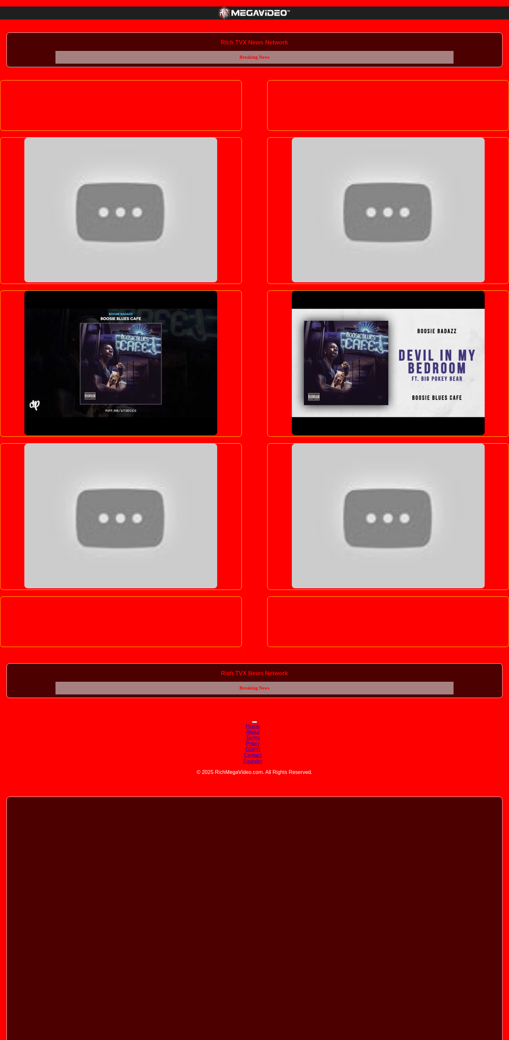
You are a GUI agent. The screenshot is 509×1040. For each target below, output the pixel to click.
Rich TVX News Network (254, 42)
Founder (253, 761)
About (253, 732)
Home (253, 726)
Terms (253, 737)
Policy (253, 743)
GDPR (252, 749)
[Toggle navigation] (254, 722)
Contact (253, 755)
